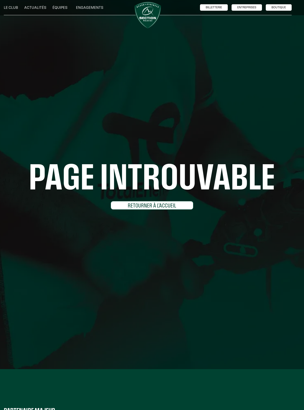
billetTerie (214, 7)
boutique (278, 7)
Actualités (35, 7)
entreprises (246, 7)
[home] (148, 15)
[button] (12, 7)
